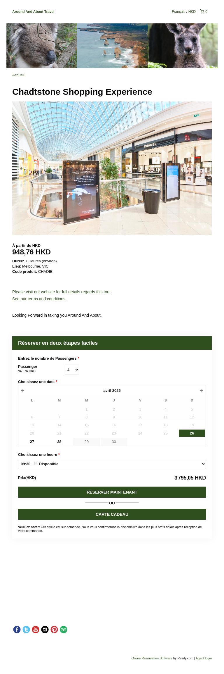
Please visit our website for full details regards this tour (61, 291)
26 (192, 433)
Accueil (18, 75)
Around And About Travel (33, 12)
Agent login (204, 658)
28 (59, 441)
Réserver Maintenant (112, 492)
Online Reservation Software (152, 658)
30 (114, 441)
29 (87, 441)
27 (32, 441)
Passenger (41, 369)
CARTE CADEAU (112, 514)
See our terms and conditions (38, 299)
